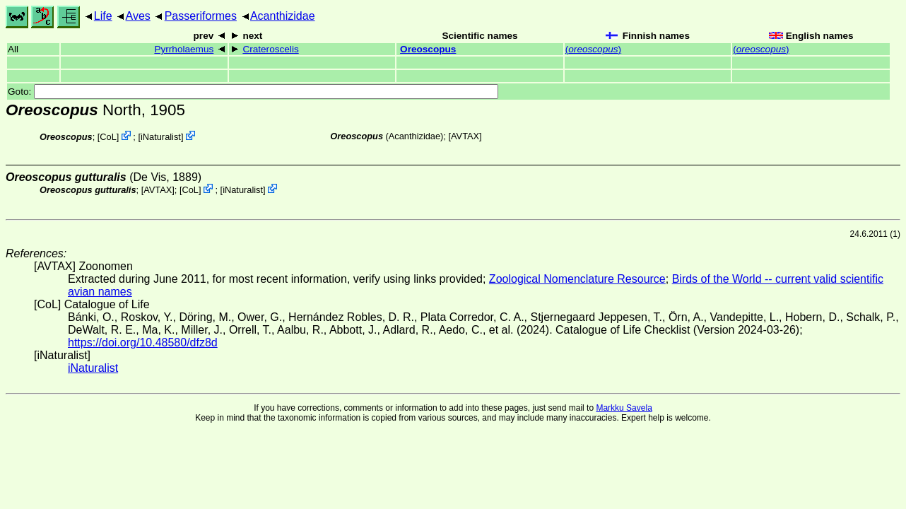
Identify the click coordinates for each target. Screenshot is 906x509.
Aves (138, 16)
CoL (108, 136)
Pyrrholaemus (183, 49)
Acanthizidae (282, 16)
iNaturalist (161, 136)
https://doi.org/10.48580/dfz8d (143, 343)
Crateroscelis (270, 49)
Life (103, 16)
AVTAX (465, 136)
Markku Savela (624, 408)
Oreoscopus (428, 49)
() (593, 49)
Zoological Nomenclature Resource (577, 279)
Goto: (253, 91)
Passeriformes (201, 16)
